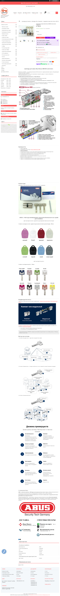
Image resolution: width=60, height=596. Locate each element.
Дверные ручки (5, 33)
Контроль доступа (5, 54)
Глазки (32, 572)
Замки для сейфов (5, 49)
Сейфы (3, 46)
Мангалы (4, 65)
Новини (2, 68)
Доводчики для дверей (6, 42)
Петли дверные (5, 53)
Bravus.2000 (38, 149)
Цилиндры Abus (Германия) (37, 21)
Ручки (18, 574)
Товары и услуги (35, 12)
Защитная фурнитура (6, 40)
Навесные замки (5, 37)
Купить (40, 37)
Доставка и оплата (26, 12)
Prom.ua (35, 593)
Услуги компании (5, 62)
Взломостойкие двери (6, 60)
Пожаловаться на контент (33, 594)
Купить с (50, 37)
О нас (41, 12)
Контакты (20, 12)
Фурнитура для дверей (6, 51)
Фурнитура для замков (6, 44)
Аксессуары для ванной (6, 63)
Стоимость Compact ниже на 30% (24, 325)
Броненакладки (20, 572)
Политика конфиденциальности (44, 594)
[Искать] (57, 13)
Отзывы (2, 70)
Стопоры (33, 575)
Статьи (46, 575)
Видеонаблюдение (5, 58)
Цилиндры (19, 571)
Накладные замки (5, 28)
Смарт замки (4, 35)
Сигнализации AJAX (5, 47)
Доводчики (33, 571)
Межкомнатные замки (6, 30)
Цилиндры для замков (26, 21)
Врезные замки (5, 26)
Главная (15, 12)
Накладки (19, 575)
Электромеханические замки (7, 39)
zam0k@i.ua (4, 99)
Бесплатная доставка (41, 49)
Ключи (3, 56)
